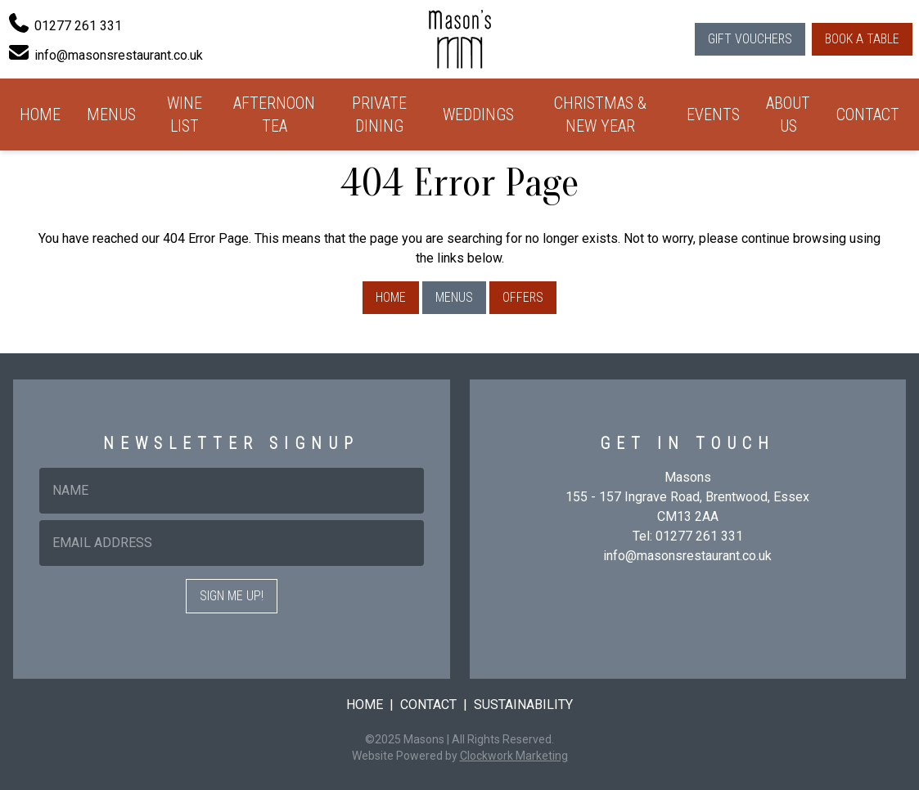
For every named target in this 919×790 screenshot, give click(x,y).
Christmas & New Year (600, 114)
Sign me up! (232, 596)
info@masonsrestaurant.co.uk (687, 555)
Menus (111, 114)
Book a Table (862, 39)
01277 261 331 (699, 536)
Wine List (184, 114)
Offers (522, 297)
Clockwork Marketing (514, 755)
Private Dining (379, 114)
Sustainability (523, 704)
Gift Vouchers (750, 39)
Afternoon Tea (274, 114)
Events (713, 114)
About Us (788, 114)
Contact (867, 114)
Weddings (478, 114)
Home (40, 114)
